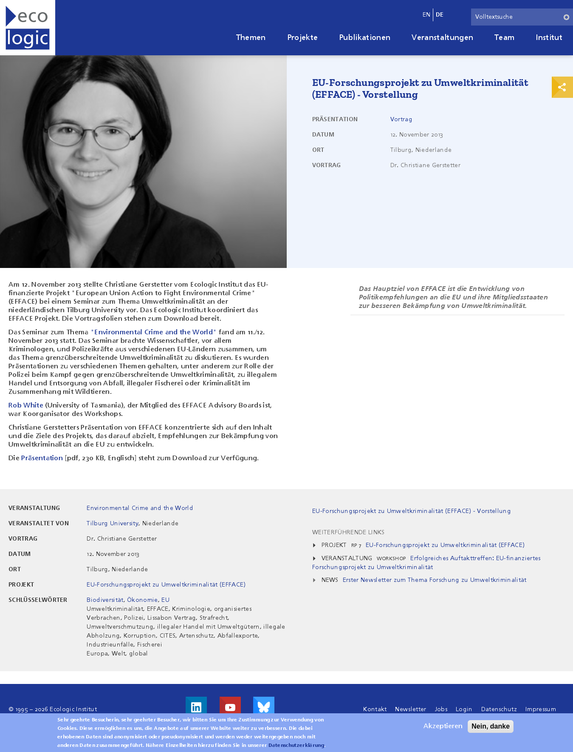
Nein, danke (490, 729)
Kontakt (375, 709)
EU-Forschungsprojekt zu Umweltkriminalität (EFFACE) (166, 585)
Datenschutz (499, 709)
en (427, 15)
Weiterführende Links (348, 533)
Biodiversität (105, 600)
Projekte (302, 38)
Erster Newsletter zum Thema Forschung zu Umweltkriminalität (435, 580)
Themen (251, 38)
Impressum (540, 709)
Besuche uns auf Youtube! (230, 707)
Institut (549, 38)
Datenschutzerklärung (296, 749)
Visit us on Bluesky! (263, 707)
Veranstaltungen (442, 38)
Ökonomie (142, 600)
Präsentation (42, 458)
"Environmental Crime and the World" (153, 332)
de (440, 15)
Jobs (441, 709)
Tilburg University (112, 524)
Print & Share (562, 87)
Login (464, 709)
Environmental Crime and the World (140, 508)
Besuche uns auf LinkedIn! (196, 707)
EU (165, 600)
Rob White (25, 405)
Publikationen (364, 38)
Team (504, 38)
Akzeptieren (443, 729)
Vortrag (401, 119)
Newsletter (410, 709)
